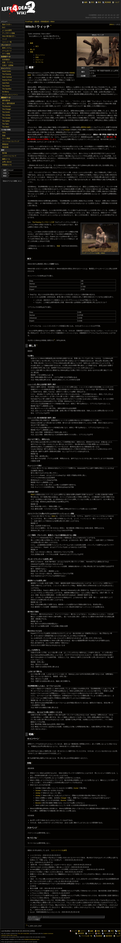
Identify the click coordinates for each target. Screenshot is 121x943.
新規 (98, 2)
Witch (53, 21)
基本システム (7, 48)
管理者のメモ (7, 165)
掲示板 (4, 153)
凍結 (97, 931)
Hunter (76, 788)
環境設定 (5, 144)
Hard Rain (5, 83)
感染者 (36, 21)
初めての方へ (7, 24)
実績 (58, 246)
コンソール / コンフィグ (10, 141)
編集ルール (6, 159)
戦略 (31, 52)
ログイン (82, 931)
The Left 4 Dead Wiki (23, 933)
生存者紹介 (6, 59)
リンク (4, 39)
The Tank (5, 124)
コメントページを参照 (59, 850)
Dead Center (6, 71)
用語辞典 (5, 147)
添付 (91, 2)
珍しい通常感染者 (8, 103)
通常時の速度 (86, 127)
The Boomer (6, 106)
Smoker (38, 790)
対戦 (37, 57)
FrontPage (29, 21)
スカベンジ (39, 60)
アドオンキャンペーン (10, 95)
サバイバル (39, 62)
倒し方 (32, 49)
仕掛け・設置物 (7, 65)
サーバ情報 (6, 54)
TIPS (4, 133)
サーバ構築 (6, 138)
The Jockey (6, 115)
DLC (3, 27)
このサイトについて (9, 156)
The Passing (6, 74)
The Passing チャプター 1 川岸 (43, 222)
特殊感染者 (45, 21)
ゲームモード (7, 51)
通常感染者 (6, 100)
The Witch (5, 127)
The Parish (6, 86)
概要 (31, 43)
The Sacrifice (6, 89)
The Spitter (6, 121)
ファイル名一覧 (85, 936)
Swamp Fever (7, 80)
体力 (37, 46)
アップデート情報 (8, 33)
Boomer (63, 800)
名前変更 (79, 933)
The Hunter (6, 112)
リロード (89, 933)
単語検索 (106, 2)
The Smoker (6, 118)
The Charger (6, 109)
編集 (84, 2)
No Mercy (5, 92)
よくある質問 (7, 30)
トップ (73, 931)
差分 (98, 933)
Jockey (37, 793)
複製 (117, 931)
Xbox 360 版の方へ (9, 36)
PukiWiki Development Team (31, 939)
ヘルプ (115, 2)
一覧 (117, 933)
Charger (67, 130)
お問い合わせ (7, 162)
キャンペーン (40, 55)
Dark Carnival (7, 77)
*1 (54, 340)
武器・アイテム (7, 62)
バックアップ (108, 933)
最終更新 (107, 936)
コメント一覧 (7, 42)
